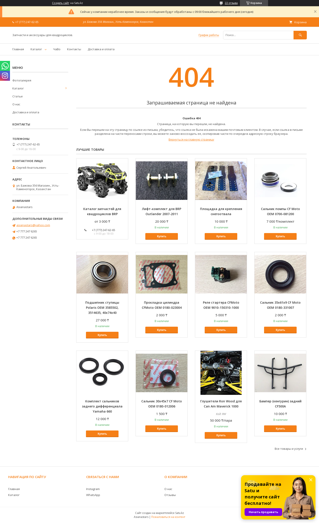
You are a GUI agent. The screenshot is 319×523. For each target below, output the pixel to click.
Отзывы (170, 495)
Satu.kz (179, 513)
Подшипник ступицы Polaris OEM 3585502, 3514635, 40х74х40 (102, 307)
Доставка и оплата (101, 49)
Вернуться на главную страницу (191, 139)
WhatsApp (93, 495)
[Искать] (300, 35)
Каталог (36, 49)
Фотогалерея (21, 80)
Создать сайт (60, 3)
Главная (18, 49)
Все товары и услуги (289, 449)
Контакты (74, 49)
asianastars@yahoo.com (33, 225)
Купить (161, 236)
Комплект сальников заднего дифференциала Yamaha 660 (102, 406)
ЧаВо (56, 49)
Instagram (93, 489)
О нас (16, 104)
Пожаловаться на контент (168, 517)
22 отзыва (231, 3)
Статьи (17, 96)
